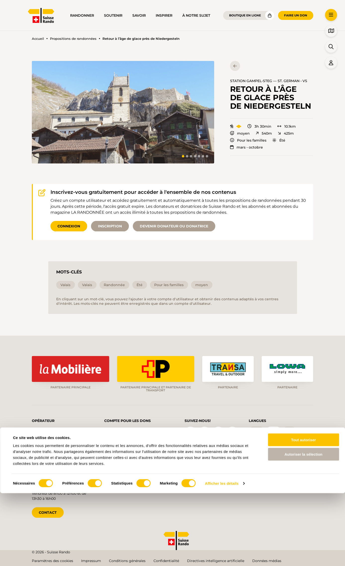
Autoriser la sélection (304, 527)
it (289, 430)
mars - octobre (246, 147)
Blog (197, 465)
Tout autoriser (303, 512)
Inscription (110, 226)
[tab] (183, 156)
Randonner (82, 15)
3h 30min (259, 126)
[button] (123, 112)
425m (286, 133)
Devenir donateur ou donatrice (174, 226)
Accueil (38, 39)
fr (273, 430)
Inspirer (164, 15)
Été (278, 140)
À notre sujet (196, 15)
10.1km (286, 126)
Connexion (68, 226)
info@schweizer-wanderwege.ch (60, 450)
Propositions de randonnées (73, 39)
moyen (240, 133)
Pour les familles (248, 140)
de (256, 430)
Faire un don (295, 15)
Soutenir (113, 15)
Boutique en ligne (245, 15)
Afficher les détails (222, 556)
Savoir (139, 15)
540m (264, 133)
